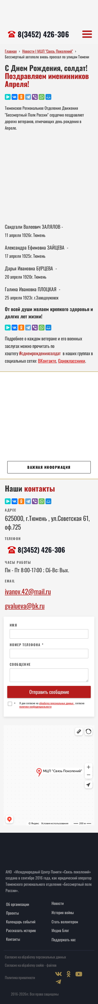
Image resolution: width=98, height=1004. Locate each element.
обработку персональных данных (56, 703)
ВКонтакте (47, 360)
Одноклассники (71, 360)
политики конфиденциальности (35, 706)
